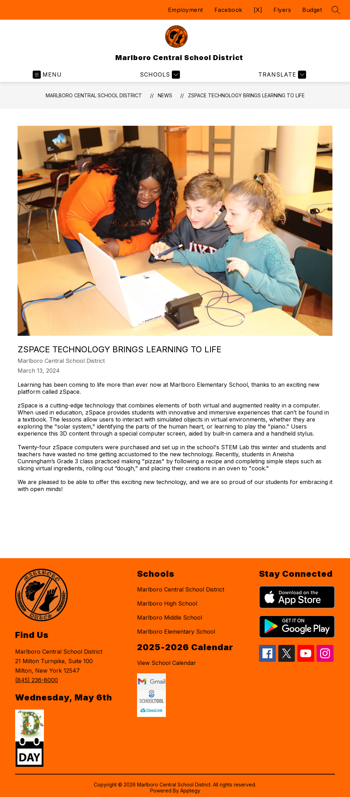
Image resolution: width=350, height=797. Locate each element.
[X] (258, 9)
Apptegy (190, 790)
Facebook (228, 9)
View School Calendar (166, 662)
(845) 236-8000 (36, 680)
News (165, 95)
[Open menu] (47, 74)
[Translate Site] (281, 74)
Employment (185, 9)
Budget (312, 9)
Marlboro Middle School (169, 617)
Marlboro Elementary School (176, 631)
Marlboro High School (167, 603)
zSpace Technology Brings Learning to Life (246, 95)
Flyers (282, 9)
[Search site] (336, 10)
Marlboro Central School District (94, 95)
